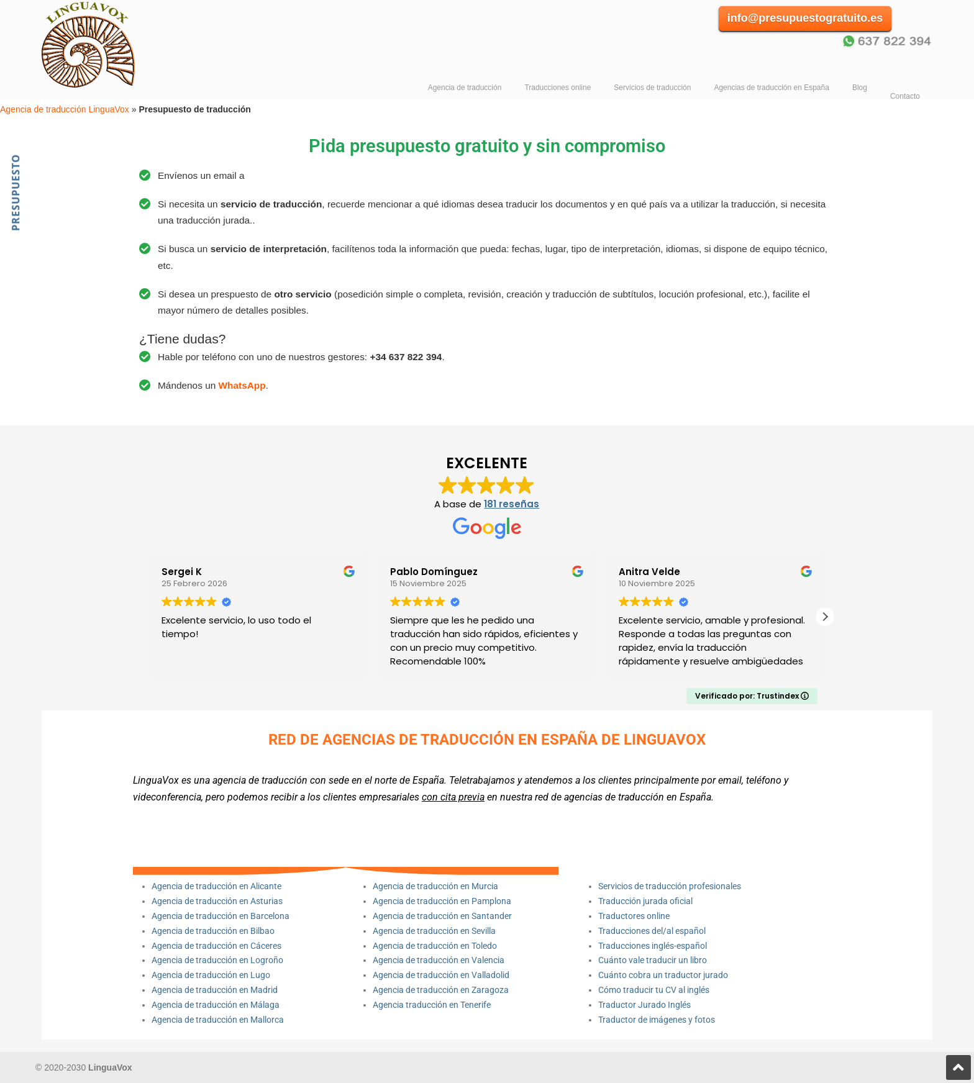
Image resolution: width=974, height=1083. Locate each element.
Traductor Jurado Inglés (644, 1005)
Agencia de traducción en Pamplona (442, 901)
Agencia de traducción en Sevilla (434, 931)
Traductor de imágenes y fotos (656, 1020)
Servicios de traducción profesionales (669, 886)
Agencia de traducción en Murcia (435, 886)
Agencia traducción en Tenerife (432, 1005)
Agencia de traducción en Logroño (217, 960)
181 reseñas (511, 503)
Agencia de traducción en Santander (442, 916)
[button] (825, 616)
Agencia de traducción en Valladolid (441, 975)
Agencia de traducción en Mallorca (218, 1020)
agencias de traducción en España (637, 797)
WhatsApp (242, 385)
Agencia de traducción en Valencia (438, 960)
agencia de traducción (259, 780)
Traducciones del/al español (652, 931)
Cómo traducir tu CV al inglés (653, 990)
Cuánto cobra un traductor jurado (663, 975)
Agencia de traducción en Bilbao (213, 931)
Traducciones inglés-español (652, 946)
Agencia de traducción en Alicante (216, 886)
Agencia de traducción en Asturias (217, 901)
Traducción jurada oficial (645, 901)
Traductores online (634, 916)
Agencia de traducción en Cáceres (216, 946)
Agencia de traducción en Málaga (216, 1005)
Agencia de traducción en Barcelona (220, 916)
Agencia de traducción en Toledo (435, 946)
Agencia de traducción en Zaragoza (441, 990)
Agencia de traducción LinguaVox (96, 44)
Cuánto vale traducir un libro (652, 960)
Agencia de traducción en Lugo (211, 975)
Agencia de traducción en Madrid (215, 990)
